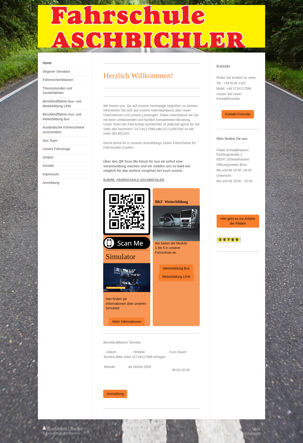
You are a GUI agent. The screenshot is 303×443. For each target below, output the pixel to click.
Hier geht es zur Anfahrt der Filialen (237, 221)
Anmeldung (115, 394)
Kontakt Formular (237, 114)
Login (256, 428)
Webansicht (251, 433)
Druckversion (55, 428)
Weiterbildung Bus (176, 268)
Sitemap (76, 428)
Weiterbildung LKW (176, 277)
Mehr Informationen (126, 321)
